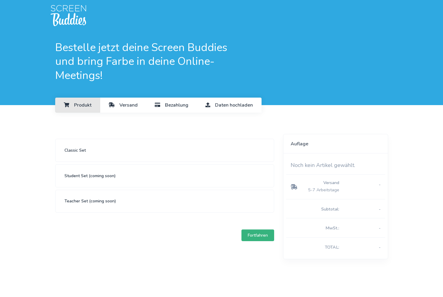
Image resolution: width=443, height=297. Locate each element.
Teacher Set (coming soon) (90, 201)
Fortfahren (258, 235)
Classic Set (75, 150)
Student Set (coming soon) (90, 176)
